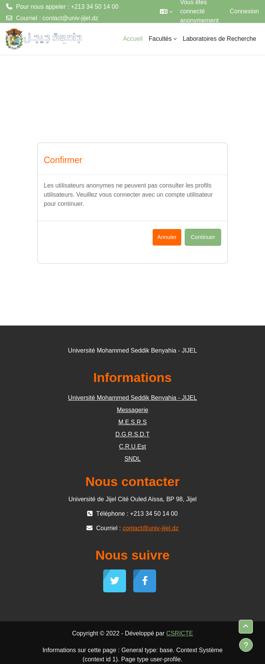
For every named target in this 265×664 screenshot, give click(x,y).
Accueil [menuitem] (133, 38)
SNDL (133, 458)
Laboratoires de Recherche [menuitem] (219, 38)
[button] (166, 11)
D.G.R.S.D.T (132, 434)
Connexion (244, 11)
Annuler (167, 237)
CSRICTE (179, 633)
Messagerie (132, 410)
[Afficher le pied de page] (246, 645)
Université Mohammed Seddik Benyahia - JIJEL (132, 398)
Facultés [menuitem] (160, 38)
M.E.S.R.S (132, 422)
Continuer (203, 237)
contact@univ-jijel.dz (70, 18)
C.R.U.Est (132, 446)
